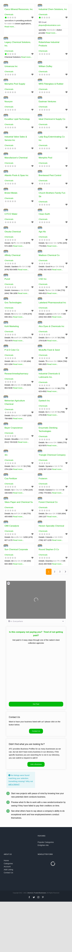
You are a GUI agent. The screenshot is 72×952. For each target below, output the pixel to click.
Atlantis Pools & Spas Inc (16, 175)
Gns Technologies (13, 302)
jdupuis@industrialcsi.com (50, 25)
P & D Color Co (12, 350)
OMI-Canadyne (12, 526)
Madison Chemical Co (49, 255)
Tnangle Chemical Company (52, 455)
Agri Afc (42, 231)
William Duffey (45, 66)
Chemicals (9, 14)
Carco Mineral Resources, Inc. (19, 9)
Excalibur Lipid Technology (17, 119)
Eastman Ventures (47, 101)
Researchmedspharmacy (16, 373)
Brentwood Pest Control (50, 175)
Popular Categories (46, 842)
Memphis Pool (45, 158)
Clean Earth (44, 214)
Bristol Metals (11, 193)
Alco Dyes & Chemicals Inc (51, 326)
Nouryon (9, 101)
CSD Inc (43, 279)
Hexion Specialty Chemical (51, 526)
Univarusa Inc (11, 66)
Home (6, 860)
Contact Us (8, 872)
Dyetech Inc (44, 400)
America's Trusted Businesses (37, 893)
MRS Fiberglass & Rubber (51, 84)
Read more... (10, 26)
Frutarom (43, 478)
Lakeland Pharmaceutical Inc (52, 302)
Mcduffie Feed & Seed (49, 350)
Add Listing (8, 869)
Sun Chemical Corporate (16, 549)
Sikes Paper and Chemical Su (19, 502)
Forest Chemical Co (48, 502)
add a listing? (13, 784)
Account (7, 866)
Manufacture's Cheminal (16, 158)
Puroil (7, 279)
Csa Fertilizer (11, 478)
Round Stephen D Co (49, 549)
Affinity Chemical (12, 255)
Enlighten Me (43, 845)
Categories (8, 863)
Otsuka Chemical (13, 231)
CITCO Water (11, 214)
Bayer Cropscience (14, 428)
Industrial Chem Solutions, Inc (53, 9)
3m (6, 455)
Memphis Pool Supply (15, 84)
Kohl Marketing (12, 326)
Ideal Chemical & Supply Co (52, 119)
